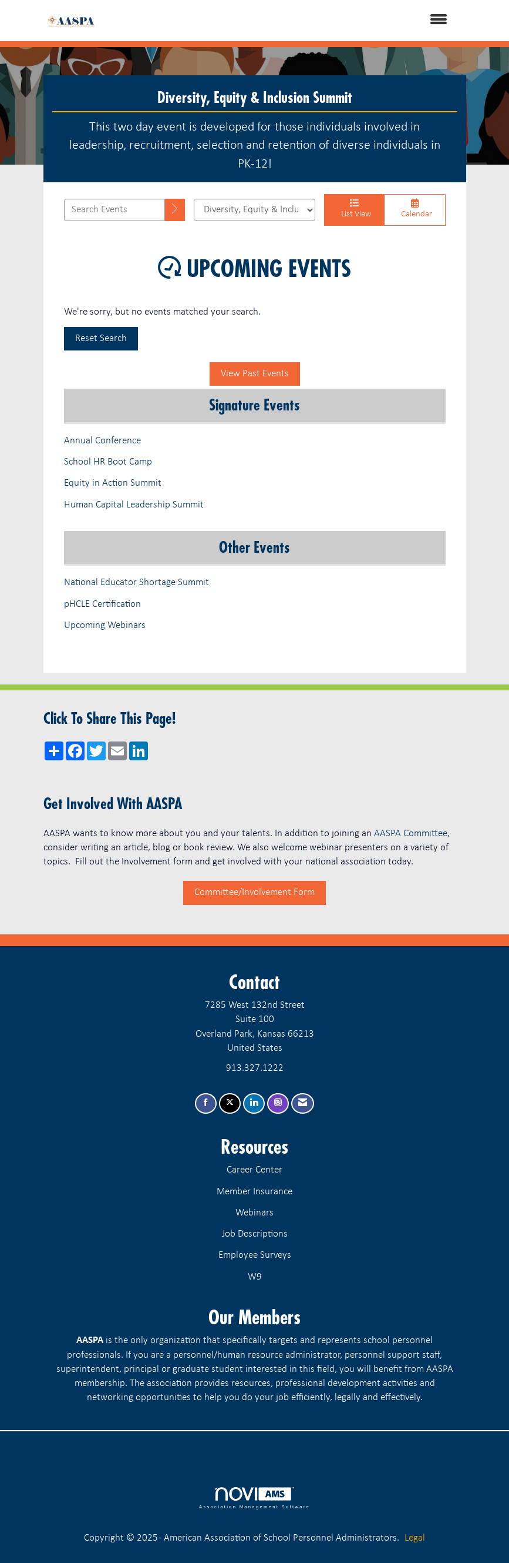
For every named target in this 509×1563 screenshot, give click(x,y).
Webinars (254, 1213)
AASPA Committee (410, 834)
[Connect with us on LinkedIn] (254, 1103)
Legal (414, 1538)
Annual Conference (102, 441)
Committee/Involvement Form (254, 892)
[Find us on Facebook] (206, 1103)
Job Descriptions (255, 1234)
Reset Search (101, 338)
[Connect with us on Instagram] (278, 1103)
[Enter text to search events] (115, 210)
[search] (175, 210)
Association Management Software (254, 1498)
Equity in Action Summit (112, 483)
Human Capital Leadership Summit (134, 505)
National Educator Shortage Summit (136, 582)
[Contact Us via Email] (302, 1103)
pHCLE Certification (102, 604)
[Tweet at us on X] (230, 1103)
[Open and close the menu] (287, 21)
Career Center (254, 1170)
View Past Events (255, 374)
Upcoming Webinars (106, 625)
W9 (255, 1277)
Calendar (414, 208)
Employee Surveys (254, 1255)
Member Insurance (254, 1192)
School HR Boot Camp (108, 462)
